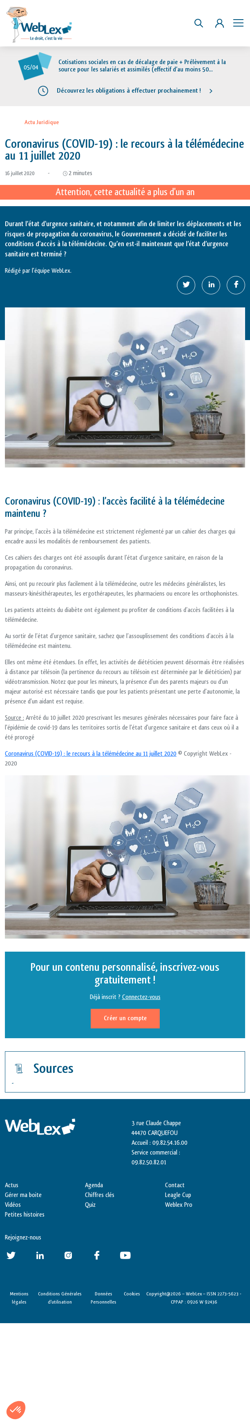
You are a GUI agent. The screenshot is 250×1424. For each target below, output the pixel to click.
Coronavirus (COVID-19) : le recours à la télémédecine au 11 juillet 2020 (90, 754)
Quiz (90, 1205)
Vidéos (13, 1205)
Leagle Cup (178, 1195)
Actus (11, 1185)
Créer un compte (125, 1018)
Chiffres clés (99, 1195)
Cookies (132, 1293)
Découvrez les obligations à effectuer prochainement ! (129, 90)
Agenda (94, 1185)
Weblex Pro (178, 1205)
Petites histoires (25, 1215)
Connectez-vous (141, 997)
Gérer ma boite (23, 1195)
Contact (175, 1185)
